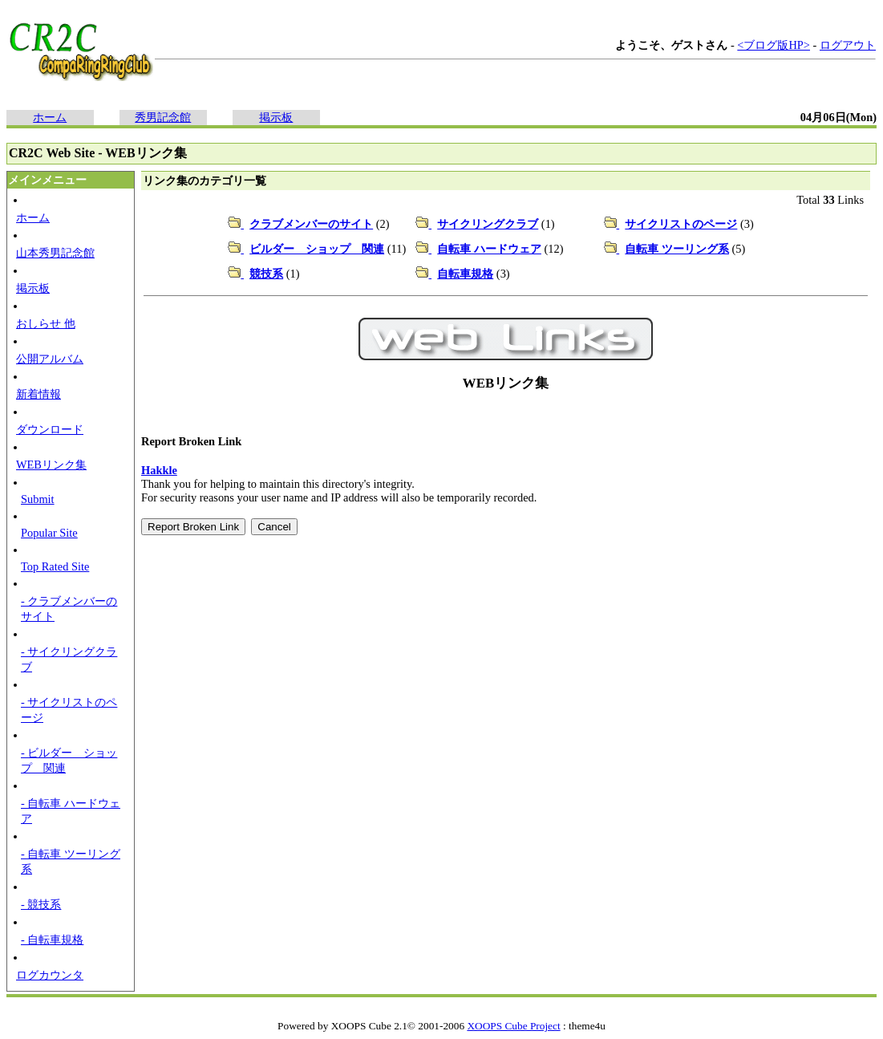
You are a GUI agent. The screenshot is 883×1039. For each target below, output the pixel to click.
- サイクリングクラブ (69, 659)
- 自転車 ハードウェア (70, 811)
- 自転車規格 (52, 939)
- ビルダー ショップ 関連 (69, 760)
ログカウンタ (49, 974)
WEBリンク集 (51, 464)
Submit (38, 499)
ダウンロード (49, 429)
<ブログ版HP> (773, 45)
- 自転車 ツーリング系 (70, 861)
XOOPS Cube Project (513, 1026)
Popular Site (49, 532)
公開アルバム (49, 358)
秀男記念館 (163, 117)
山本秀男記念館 (55, 252)
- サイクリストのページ (69, 710)
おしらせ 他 (45, 323)
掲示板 (276, 117)
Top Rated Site (55, 566)
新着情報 (38, 394)
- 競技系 (41, 904)
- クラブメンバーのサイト (69, 609)
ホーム (50, 117)
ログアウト (848, 45)
